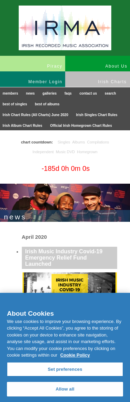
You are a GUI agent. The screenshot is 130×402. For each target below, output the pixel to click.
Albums (78, 142)
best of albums (47, 104)
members (10, 93)
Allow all (65, 389)
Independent (43, 152)
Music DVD (65, 152)
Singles (64, 142)
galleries (50, 93)
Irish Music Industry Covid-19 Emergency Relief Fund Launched (64, 257)
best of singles (15, 104)
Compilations (98, 142)
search (110, 93)
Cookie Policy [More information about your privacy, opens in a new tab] (75, 355)
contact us (88, 93)
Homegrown (87, 152)
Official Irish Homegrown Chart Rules (81, 126)
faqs (68, 93)
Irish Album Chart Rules (22, 126)
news (30, 93)
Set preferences (65, 369)
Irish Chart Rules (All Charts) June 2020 (35, 115)
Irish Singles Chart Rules (96, 115)
